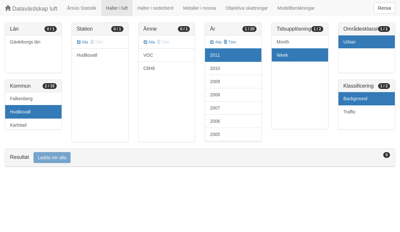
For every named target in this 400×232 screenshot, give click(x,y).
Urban (349, 41)
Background (355, 98)
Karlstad (18, 125)
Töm (229, 42)
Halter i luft (117, 8)
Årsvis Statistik (81, 8)
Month (283, 41)
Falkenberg (21, 98)
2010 (215, 68)
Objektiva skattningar (247, 8)
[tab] (200, 158)
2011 (215, 55)
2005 (215, 134)
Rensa (384, 8)
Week (282, 55)
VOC (148, 55)
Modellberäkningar (296, 8)
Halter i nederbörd (155, 8)
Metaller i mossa (199, 8)
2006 (215, 121)
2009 (215, 81)
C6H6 (149, 68)
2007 (215, 108)
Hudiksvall (20, 111)
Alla (82, 42)
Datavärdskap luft (31, 8)
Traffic (349, 111)
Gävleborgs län (25, 41)
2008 (215, 94)
